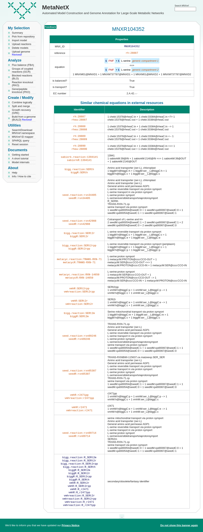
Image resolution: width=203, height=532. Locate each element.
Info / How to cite (21, 176)
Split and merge (21, 106)
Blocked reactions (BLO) (22, 77)
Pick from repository (23, 36)
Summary (17, 32)
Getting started (20, 154)
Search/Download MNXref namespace (23, 131)
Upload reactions (21, 44)
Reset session (20, 144)
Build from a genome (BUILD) (24, 118)
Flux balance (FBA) (23, 64)
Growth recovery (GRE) (21, 111)
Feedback (50, 26)
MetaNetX (55, 7)
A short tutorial (20, 158)
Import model (19, 40)
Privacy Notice (70, 525)
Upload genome (21, 53)
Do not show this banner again (179, 525)
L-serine (125, 61)
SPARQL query (20, 140)
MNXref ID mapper (22, 136)
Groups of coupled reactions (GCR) (22, 70)
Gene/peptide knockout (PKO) (21, 91)
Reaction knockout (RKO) (22, 84)
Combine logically (22, 102)
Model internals (20, 162)
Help (14, 172)
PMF (111, 61)
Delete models (20, 47)
